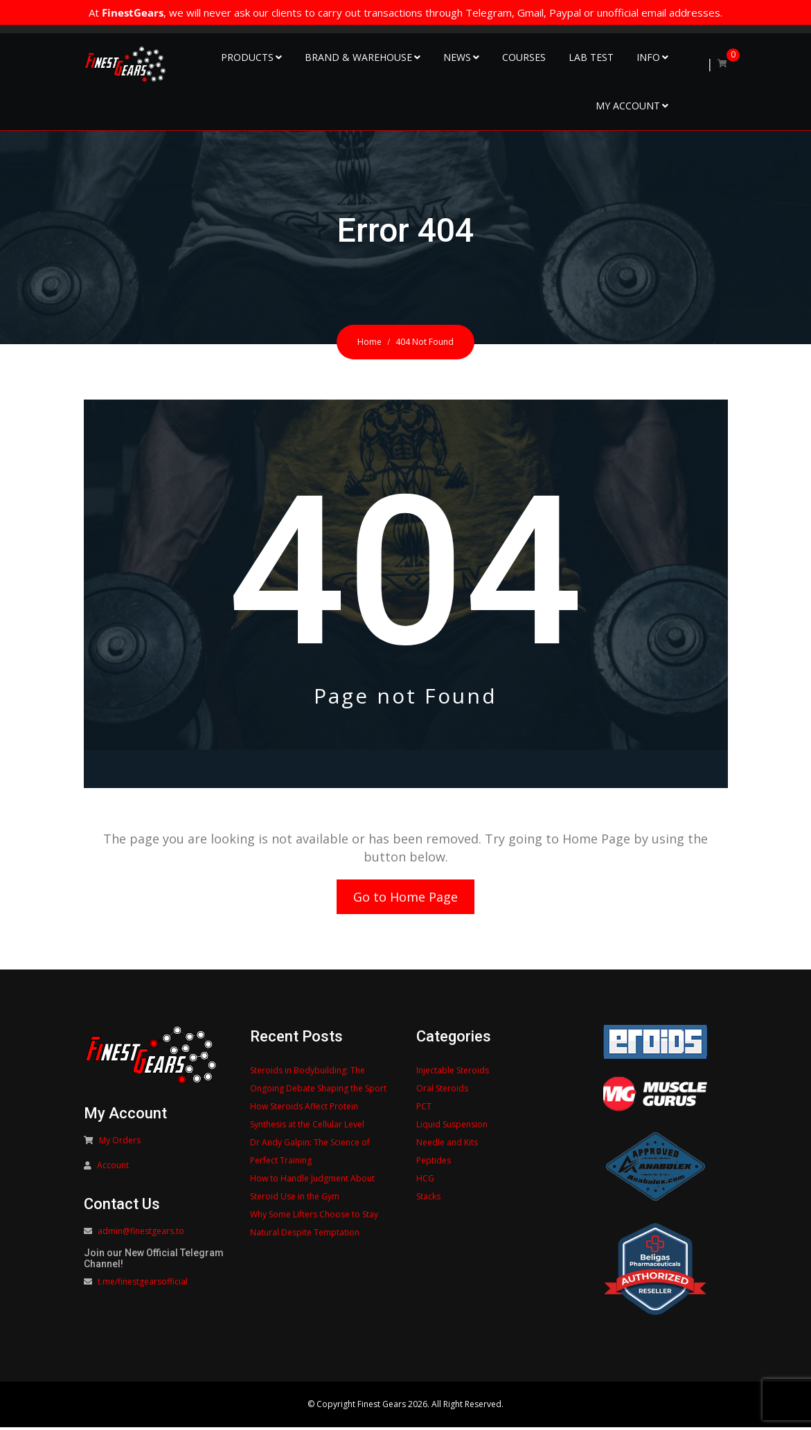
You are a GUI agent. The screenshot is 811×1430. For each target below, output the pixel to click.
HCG (425, 1181)
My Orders (120, 1143)
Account (113, 1168)
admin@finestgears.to (141, 1234)
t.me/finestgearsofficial (143, 1284)
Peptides (433, 1163)
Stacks (428, 1199)
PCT (423, 1109)
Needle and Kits (447, 1145)
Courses (524, 57)
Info (648, 57)
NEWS (457, 57)
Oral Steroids (442, 1091)
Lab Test (591, 57)
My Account (628, 105)
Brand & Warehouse (358, 57)
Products (247, 57)
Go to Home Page (405, 898)
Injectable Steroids (452, 1073)
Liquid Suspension (452, 1127)
